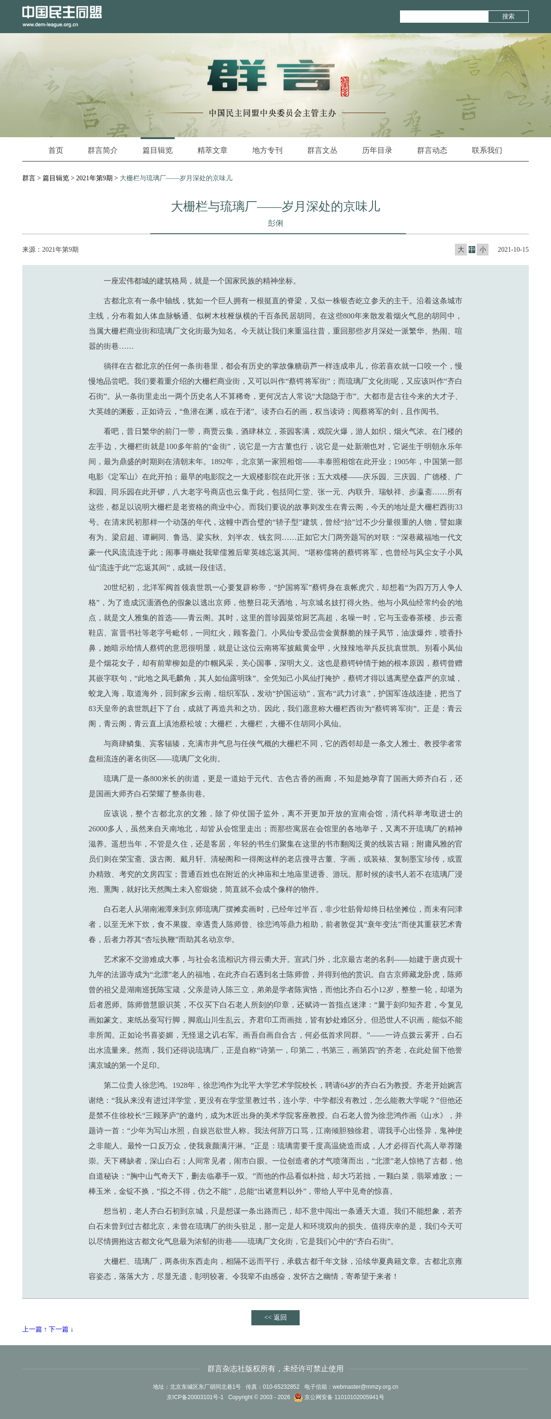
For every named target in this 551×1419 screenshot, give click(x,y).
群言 (29, 178)
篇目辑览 (158, 145)
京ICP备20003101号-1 (195, 1397)
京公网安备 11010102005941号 (338, 1397)
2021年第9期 (94, 178)
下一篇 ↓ (61, 1329)
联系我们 (487, 150)
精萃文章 (212, 150)
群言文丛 (322, 150)
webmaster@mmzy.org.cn (366, 1387)
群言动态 (432, 150)
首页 (55, 150)
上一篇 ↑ (34, 1329)
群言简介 (103, 150)
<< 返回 (275, 1317)
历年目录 (377, 150)
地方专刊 (267, 150)
